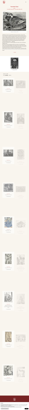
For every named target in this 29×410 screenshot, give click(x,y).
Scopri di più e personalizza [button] (5, 408)
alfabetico (10, 75)
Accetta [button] (26, 408)
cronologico (6, 75)
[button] (28, 403)
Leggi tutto (3, 50)
